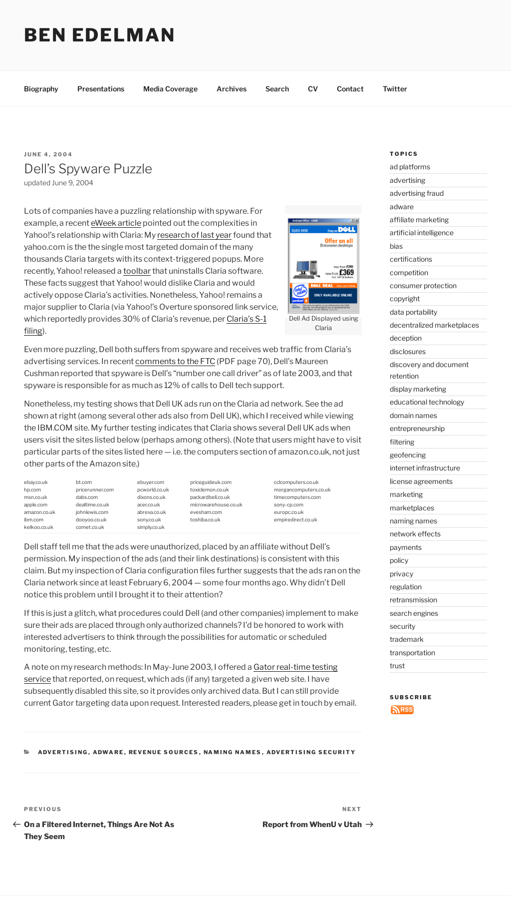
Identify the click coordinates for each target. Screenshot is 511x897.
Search (277, 88)
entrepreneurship (417, 428)
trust (397, 665)
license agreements (421, 481)
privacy (401, 573)
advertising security (311, 752)
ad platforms (410, 166)
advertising (63, 752)
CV (313, 88)
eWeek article (116, 223)
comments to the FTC (175, 361)
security (402, 626)
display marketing (418, 389)
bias (396, 246)
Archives (232, 88)
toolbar (137, 271)
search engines (414, 613)
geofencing (408, 454)
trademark (407, 639)
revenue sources (164, 752)
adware (108, 752)
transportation (412, 652)
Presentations (100, 88)
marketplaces (412, 507)
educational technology (427, 402)
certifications (411, 259)
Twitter (395, 88)
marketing (406, 494)
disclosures (408, 351)
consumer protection (423, 285)
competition (409, 272)
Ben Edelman (100, 35)
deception (406, 338)
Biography (41, 88)
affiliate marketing (419, 219)
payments (406, 547)
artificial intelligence (422, 232)
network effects (415, 533)
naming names (233, 752)
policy (399, 560)
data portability (413, 312)
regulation (406, 586)
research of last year (194, 235)
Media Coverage (170, 88)
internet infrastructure (425, 467)
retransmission (413, 599)
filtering (402, 442)
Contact (350, 88)
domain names (413, 415)
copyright (405, 298)
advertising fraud (417, 193)
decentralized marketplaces (434, 325)
